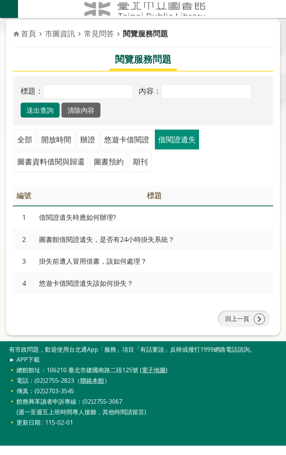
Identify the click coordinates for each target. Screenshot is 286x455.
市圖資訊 (60, 33)
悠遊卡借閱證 (126, 139)
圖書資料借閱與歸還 (51, 162)
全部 (24, 139)
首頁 (28, 33)
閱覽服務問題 (145, 33)
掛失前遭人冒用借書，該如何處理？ (99, 264)
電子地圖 (154, 379)
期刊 (140, 162)
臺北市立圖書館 (152, 9)
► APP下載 (24, 369)
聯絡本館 (92, 390)
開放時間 (56, 139)
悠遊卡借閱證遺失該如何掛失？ (91, 287)
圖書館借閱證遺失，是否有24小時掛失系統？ (114, 241)
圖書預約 (109, 162)
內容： (150, 91)
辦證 (87, 139)
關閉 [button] (9, 9)
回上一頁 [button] (235, 325)
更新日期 (28, 432)
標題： (32, 91)
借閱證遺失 (177, 139)
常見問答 (99, 33)
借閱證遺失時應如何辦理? (81, 218)
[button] (43, 110)
